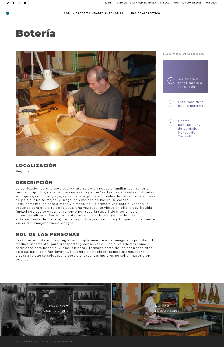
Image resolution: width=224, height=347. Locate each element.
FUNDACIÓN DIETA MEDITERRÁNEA (136, 3)
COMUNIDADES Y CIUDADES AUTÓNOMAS (93, 13)
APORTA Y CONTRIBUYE (188, 3)
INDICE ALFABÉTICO (145, 13)
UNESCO (165, 3)
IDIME (108, 3)
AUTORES (211, 3)
